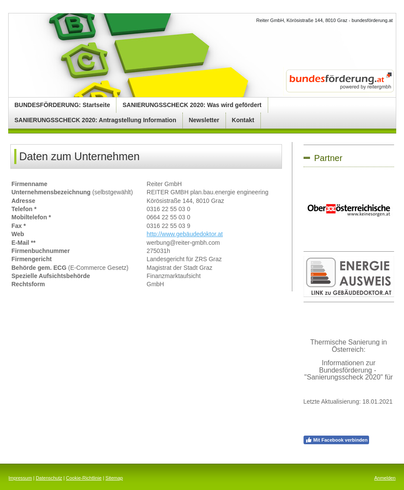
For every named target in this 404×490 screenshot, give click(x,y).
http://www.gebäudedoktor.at (185, 234)
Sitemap (114, 478)
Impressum (20, 478)
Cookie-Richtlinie (84, 478)
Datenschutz (49, 478)
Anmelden (385, 478)
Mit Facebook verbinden (336, 439)
